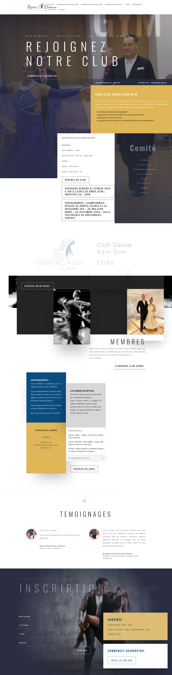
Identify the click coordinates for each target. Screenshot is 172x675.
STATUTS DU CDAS (84, 468)
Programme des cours (113, 4)
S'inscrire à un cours (129, 365)
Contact (62, 10)
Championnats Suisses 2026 (67, 4)
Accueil (51, 4)
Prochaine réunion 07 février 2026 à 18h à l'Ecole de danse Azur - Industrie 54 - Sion (88, 191)
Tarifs (127, 4)
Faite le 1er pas (121, 660)
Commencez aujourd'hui (43, 75)
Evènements (137, 4)
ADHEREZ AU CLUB (75, 179)
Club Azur (52, 10)
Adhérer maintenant (37, 286)
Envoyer (82, 650)
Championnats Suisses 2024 (91, 4)
